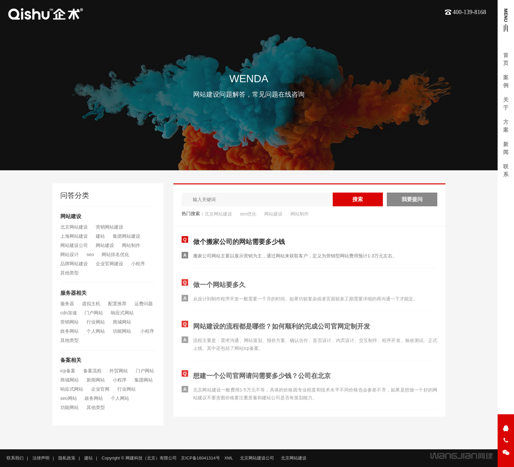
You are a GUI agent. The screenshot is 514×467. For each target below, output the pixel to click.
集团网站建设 (126, 236)
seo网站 (68, 398)
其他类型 (69, 272)
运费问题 (143, 303)
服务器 (67, 303)
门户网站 (94, 312)
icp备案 (67, 370)
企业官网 (100, 389)
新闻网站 (96, 380)
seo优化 (248, 213)
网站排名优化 (115, 254)
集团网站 (143, 380)
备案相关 (70, 360)
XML (228, 458)
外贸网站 (118, 370)
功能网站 (122, 331)
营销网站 (69, 322)
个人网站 (96, 331)
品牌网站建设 (74, 263)
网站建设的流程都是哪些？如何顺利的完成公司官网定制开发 (281, 328)
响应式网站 (122, 312)
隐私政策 (66, 458)
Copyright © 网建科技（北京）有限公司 (139, 458)
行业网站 (96, 322)
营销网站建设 (109, 227)
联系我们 (15, 458)
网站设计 (69, 254)
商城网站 (122, 322)
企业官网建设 (109, 263)
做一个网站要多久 (219, 286)
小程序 (138, 263)
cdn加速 (68, 312)
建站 (100, 236)
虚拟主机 (91, 303)
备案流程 (92, 370)
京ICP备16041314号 (200, 458)
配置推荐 (117, 303)
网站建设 (70, 216)
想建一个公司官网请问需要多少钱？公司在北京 (262, 378)
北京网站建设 (74, 227)
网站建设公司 (74, 245)
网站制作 (131, 245)
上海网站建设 (74, 236)
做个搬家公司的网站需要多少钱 (239, 242)
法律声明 (40, 458)
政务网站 (69, 331)
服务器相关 (73, 293)
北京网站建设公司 (257, 458)
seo (90, 254)
